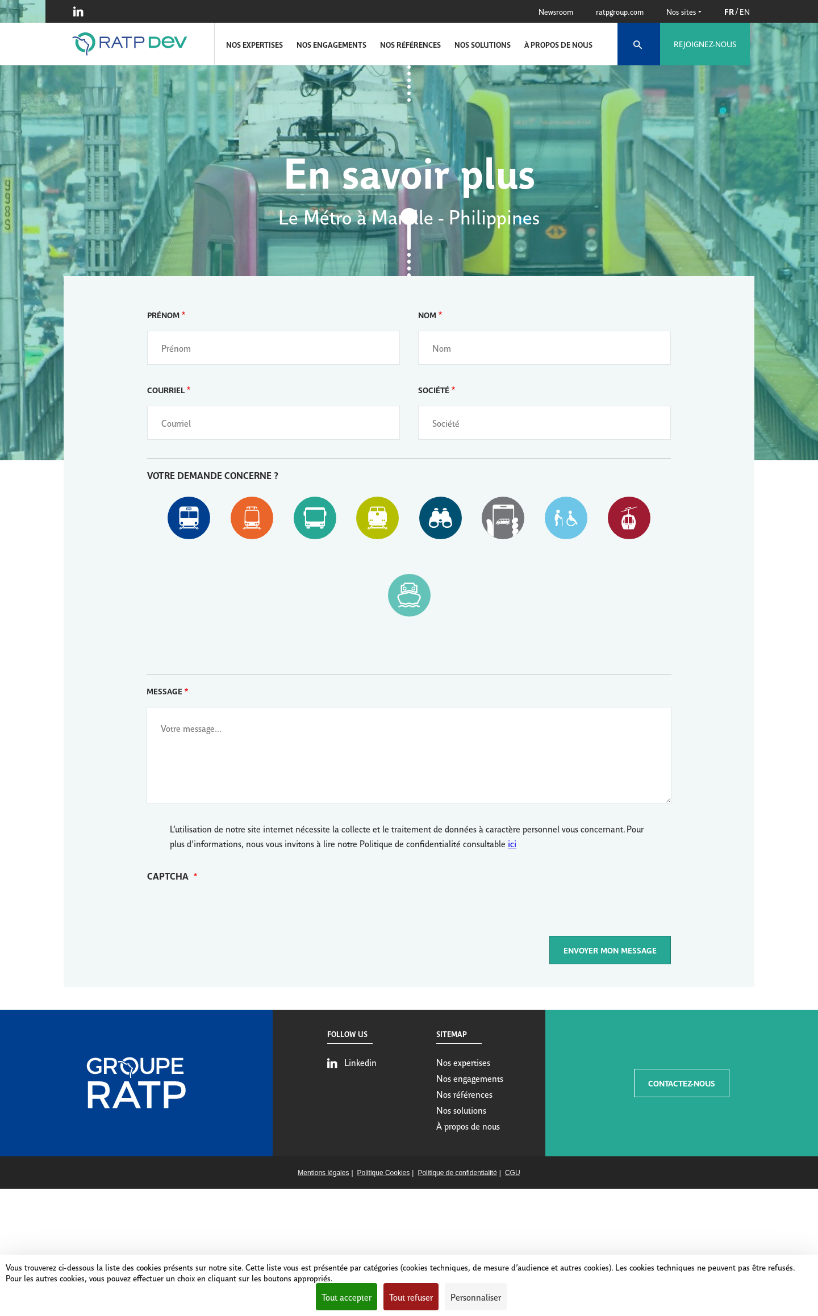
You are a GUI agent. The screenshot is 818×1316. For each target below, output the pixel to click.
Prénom (163, 314)
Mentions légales (323, 1173)
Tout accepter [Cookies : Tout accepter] (347, 1296)
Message (164, 690)
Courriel (166, 389)
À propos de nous (558, 44)
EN (745, 11)
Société (433, 389)
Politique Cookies (383, 1173)
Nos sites (684, 11)
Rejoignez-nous (705, 44)
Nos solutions (482, 44)
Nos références (410, 44)
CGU (512, 1173)
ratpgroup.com (620, 11)
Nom (427, 314)
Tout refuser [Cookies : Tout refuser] (411, 1296)
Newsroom (556, 11)
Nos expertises (254, 44)
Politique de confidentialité (457, 1173)
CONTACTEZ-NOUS (681, 1082)
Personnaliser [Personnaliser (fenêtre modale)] (475, 1296)
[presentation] (233, 914)
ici (512, 843)
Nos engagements (331, 44)
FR (729, 11)
